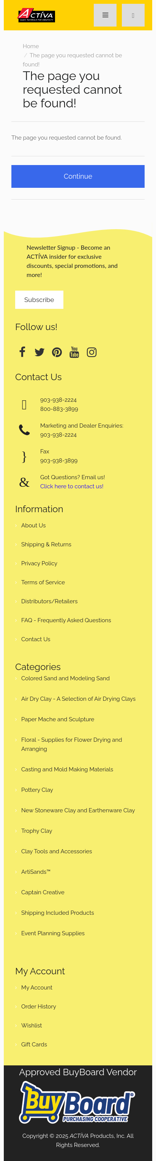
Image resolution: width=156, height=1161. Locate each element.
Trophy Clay (36, 830)
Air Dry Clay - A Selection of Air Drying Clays (78, 698)
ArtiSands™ (35, 871)
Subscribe (39, 300)
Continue (78, 176)
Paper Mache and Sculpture (57, 719)
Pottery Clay (37, 790)
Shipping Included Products (57, 912)
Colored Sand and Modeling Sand (65, 678)
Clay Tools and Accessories (56, 851)
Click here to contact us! (71, 486)
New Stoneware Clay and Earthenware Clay (78, 810)
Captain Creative (43, 892)
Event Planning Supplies (53, 933)
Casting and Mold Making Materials (67, 769)
